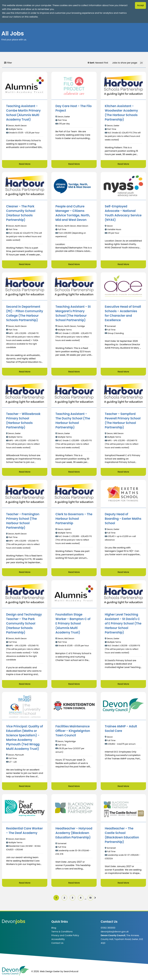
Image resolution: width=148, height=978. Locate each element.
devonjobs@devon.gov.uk (115, 932)
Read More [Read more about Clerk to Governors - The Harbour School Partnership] (74, 572)
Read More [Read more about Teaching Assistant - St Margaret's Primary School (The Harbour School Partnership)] (74, 371)
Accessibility (58, 939)
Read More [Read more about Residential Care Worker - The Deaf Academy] (24, 883)
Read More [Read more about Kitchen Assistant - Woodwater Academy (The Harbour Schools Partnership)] (123, 164)
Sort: (91, 62)
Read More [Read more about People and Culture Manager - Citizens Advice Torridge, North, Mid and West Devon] (74, 264)
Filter (8, 62)
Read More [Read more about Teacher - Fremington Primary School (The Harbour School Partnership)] (24, 572)
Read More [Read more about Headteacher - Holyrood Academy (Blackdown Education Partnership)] (74, 883)
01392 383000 (108, 928)
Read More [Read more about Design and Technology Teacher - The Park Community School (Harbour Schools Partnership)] (24, 684)
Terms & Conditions (62, 932)
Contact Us (57, 943)
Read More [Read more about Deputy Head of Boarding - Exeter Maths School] (123, 572)
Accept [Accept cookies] (140, 5)
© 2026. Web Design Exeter (45, 971)
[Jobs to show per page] (141, 63)
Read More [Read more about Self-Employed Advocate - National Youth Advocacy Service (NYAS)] (123, 264)
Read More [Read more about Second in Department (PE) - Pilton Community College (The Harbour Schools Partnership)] (24, 371)
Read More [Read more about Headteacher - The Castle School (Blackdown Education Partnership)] (123, 883)
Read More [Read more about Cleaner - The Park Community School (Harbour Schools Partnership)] (24, 264)
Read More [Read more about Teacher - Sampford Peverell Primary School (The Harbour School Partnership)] (123, 472)
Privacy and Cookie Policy (65, 935)
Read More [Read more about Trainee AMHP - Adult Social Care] (123, 786)
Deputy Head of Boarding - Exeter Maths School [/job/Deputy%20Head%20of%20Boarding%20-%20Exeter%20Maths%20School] (123, 518)
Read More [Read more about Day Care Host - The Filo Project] (74, 164)
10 (91, 898)
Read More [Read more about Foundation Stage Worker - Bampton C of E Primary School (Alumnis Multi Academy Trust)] (74, 684)
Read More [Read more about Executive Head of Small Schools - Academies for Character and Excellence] (123, 371)
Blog (53, 928)
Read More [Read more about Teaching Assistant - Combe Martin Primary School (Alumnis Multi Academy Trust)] (24, 164)
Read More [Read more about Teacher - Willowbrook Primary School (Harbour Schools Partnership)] (24, 472)
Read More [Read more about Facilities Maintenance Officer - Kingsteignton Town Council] (74, 786)
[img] (96, 898)
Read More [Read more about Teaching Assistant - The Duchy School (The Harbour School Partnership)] (74, 472)
